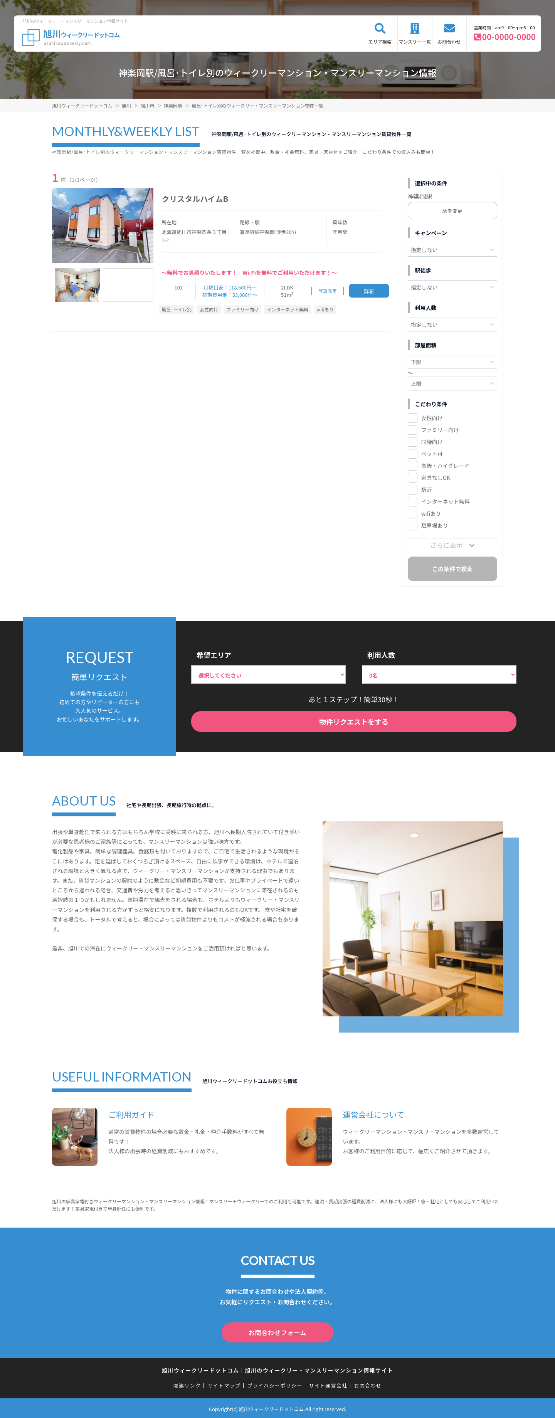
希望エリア (214, 655)
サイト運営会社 (328, 1383)
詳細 (369, 291)
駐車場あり (434, 525)
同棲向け (432, 442)
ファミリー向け (440, 430)
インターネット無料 (445, 501)
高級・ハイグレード (445, 465)
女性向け (432, 418)
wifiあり (431, 513)
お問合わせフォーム (277, 1332)
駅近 (426, 489)
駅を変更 (452, 210)
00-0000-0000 (509, 36)
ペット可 (432, 454)
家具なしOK (435, 477)
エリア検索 (380, 41)
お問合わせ (449, 41)
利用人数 (381, 655)
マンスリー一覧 (415, 41)
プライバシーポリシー (274, 1383)
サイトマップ (224, 1383)
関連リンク (187, 1383)
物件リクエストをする (353, 722)
